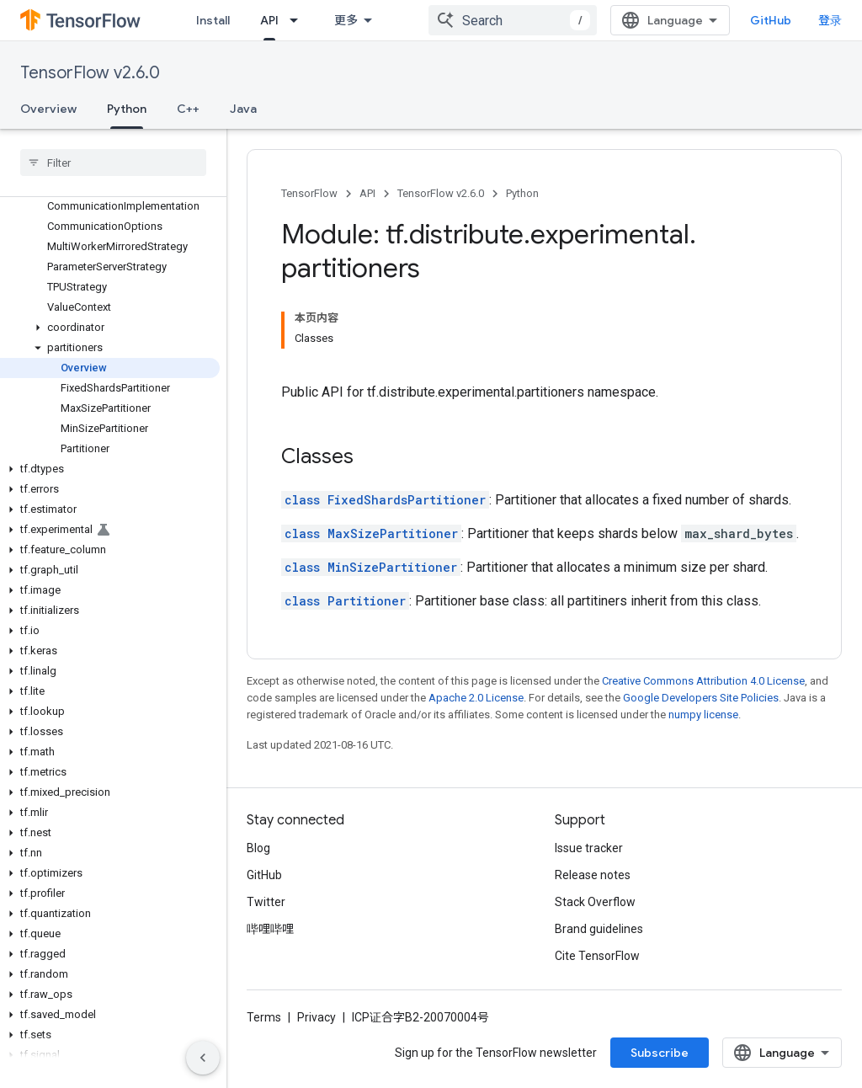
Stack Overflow (595, 902)
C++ (188, 108)
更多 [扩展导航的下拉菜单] (346, 20)
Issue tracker (589, 848)
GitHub (770, 20)
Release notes (593, 875)
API (367, 193)
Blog (258, 848)
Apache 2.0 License (476, 697)
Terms (264, 1017)
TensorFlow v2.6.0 (90, 72)
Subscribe (660, 1052)
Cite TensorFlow (597, 956)
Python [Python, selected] (126, 108)
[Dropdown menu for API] (299, 20)
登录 (830, 20)
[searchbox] (113, 162)
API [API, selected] (269, 20)
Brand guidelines (599, 929)
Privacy (316, 1017)
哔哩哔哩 (270, 929)
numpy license (703, 714)
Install (213, 20)
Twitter (266, 902)
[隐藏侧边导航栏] (203, 1058)
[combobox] (512, 20)
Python (522, 193)
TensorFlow (309, 193)
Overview (48, 108)
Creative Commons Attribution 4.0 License (703, 681)
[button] (110, 327)
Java (243, 108)
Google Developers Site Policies (701, 697)
